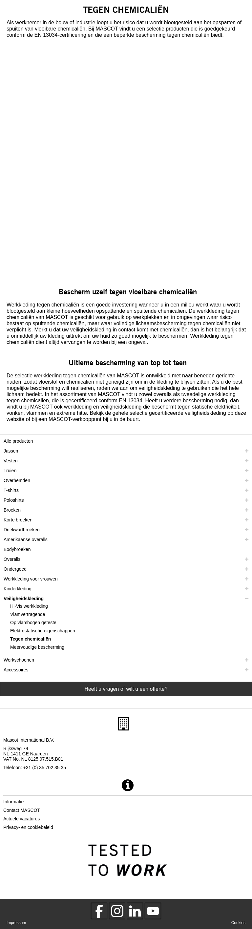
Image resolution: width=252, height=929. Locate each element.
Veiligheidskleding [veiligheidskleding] (24, 598)
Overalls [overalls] (12, 559)
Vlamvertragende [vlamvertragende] (27, 614)
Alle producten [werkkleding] (18, 441)
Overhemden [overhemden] (17, 480)
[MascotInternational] (153, 911)
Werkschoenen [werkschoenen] (19, 660)
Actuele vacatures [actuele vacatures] (21, 818)
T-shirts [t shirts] (11, 490)
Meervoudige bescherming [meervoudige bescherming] (37, 647)
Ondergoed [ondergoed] (15, 569)
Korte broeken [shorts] (18, 519)
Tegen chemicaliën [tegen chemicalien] (30, 639)
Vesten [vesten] (11, 460)
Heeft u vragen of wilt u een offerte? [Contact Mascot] (125, 689)
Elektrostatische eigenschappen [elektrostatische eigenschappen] (42, 630)
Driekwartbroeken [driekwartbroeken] (22, 529)
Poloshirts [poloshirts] (14, 500)
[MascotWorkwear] (99, 911)
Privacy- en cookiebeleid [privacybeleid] (28, 827)
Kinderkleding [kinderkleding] (18, 588)
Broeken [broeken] (12, 510)
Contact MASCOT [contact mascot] (21, 810)
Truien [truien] (10, 470)
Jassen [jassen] (11, 451)
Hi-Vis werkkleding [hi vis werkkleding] (29, 606)
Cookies (238, 922)
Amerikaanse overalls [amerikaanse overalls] (26, 539)
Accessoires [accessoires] (16, 669)
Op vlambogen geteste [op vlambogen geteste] (33, 622)
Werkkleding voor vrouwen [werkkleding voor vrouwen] (31, 578)
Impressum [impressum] (16, 922)
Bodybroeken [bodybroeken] (17, 549)
